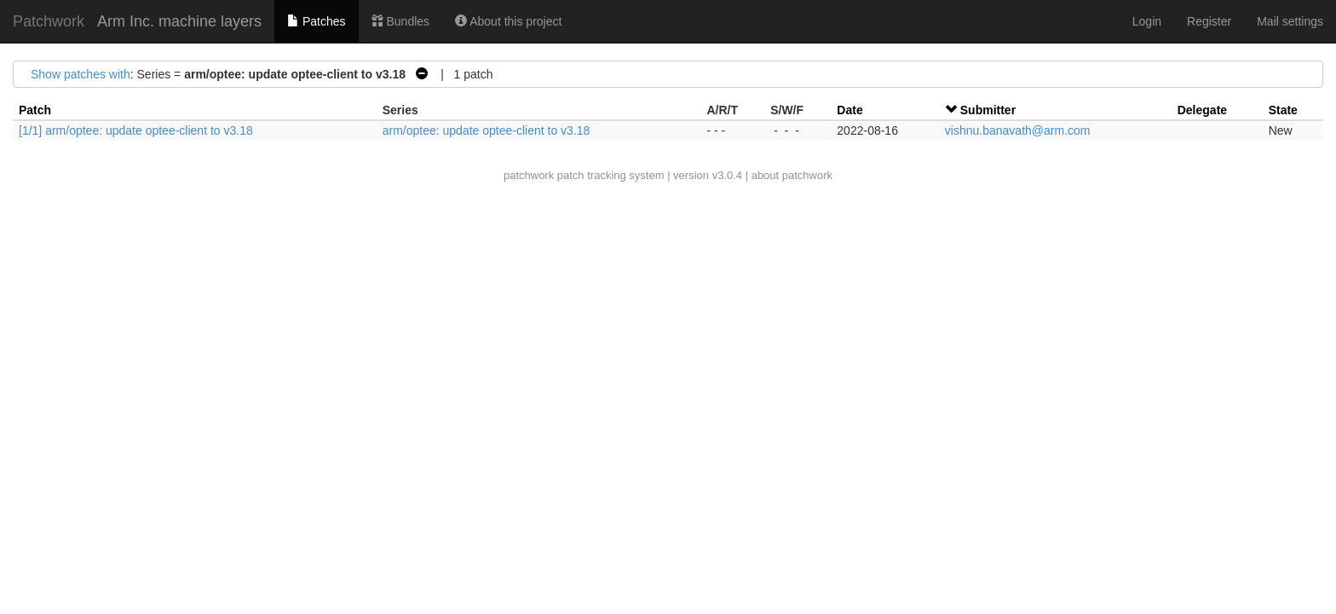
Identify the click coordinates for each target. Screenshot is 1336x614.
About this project (508, 21)
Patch (35, 110)
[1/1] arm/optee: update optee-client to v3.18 (136, 130)
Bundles (400, 21)
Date (849, 110)
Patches (316, 21)
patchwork (529, 175)
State (1283, 110)
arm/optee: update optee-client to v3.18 (486, 130)
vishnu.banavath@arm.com (1018, 130)
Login (1146, 21)
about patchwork (792, 175)
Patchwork (48, 21)
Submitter (988, 110)
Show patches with (80, 74)
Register (1209, 21)
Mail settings (1290, 21)
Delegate (1202, 110)
